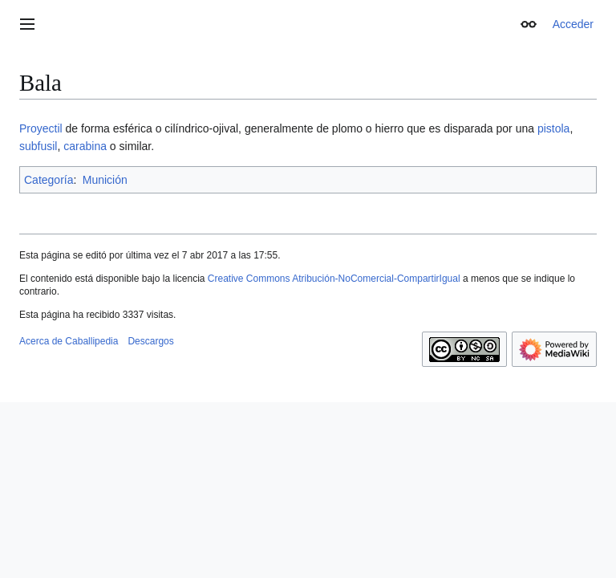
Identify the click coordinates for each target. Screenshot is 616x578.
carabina (85, 146)
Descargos (150, 341)
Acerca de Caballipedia (68, 341)
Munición (105, 179)
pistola (553, 128)
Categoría (48, 179)
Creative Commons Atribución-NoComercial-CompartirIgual (334, 278)
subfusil (38, 146)
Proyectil (41, 128)
